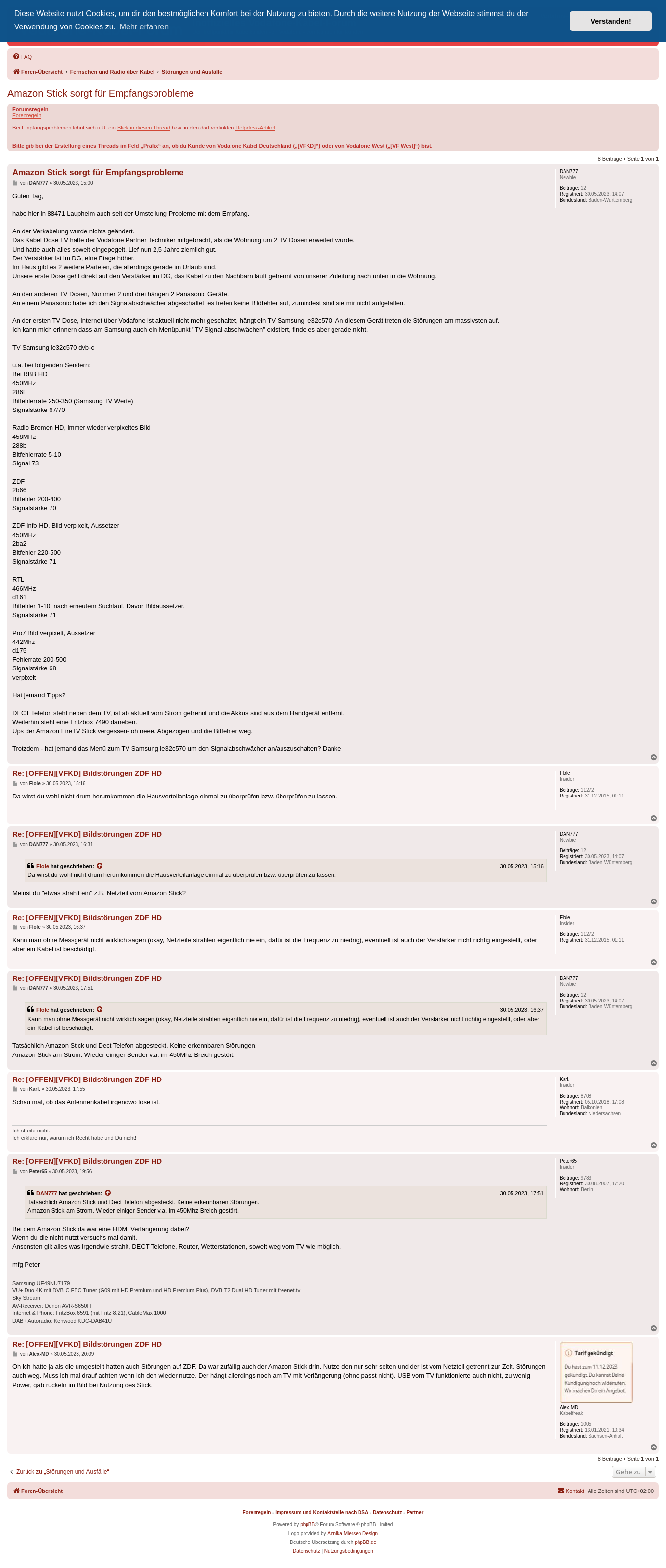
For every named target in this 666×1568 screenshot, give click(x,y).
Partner (414, 1512)
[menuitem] (22, 57)
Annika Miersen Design (352, 1533)
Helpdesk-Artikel (255, 127)
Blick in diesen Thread (143, 127)
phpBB (307, 1524)
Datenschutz (387, 1512)
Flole (42, 866)
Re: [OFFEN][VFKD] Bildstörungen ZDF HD (87, 773)
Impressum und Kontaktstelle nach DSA (321, 1512)
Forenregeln (26, 115)
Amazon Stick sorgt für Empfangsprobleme (100, 93)
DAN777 (46, 1193)
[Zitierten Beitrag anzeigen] (100, 866)
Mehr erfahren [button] (144, 27)
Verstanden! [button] (611, 21)
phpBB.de (365, 1542)
